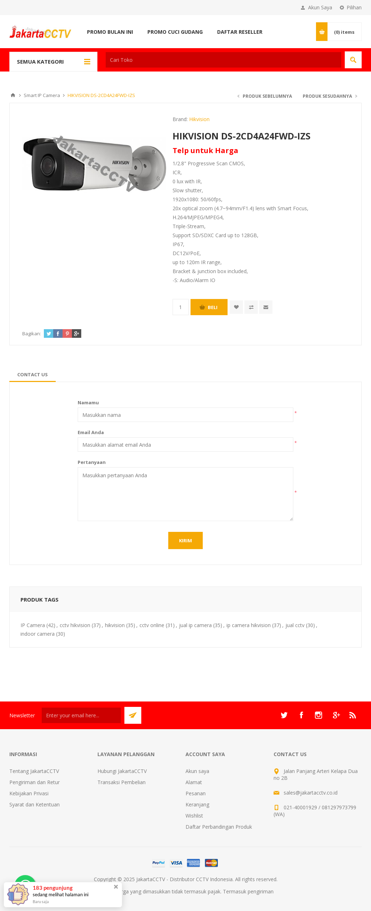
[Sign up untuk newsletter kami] (81, 715)
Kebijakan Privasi (29, 793)
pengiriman (261, 891)
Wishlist (194, 815)
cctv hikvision (75, 625)
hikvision (115, 625)
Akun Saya (320, 7)
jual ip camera (195, 625)
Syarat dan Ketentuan (34, 804)
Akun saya (197, 771)
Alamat (194, 782)
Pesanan (196, 793)
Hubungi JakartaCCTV (122, 771)
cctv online (151, 625)
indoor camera (37, 633)
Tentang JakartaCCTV (34, 771)
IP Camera (32, 625)
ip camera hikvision (248, 625)
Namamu (88, 402)
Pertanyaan (92, 462)
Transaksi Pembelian (121, 782)
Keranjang (197, 804)
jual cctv (294, 625)
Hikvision (199, 119)
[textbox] (223, 60)
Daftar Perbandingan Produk (219, 826)
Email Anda (91, 432)
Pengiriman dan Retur (34, 782)
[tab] (32, 374)
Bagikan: (31, 333)
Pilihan (354, 7)
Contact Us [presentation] (32, 374)
